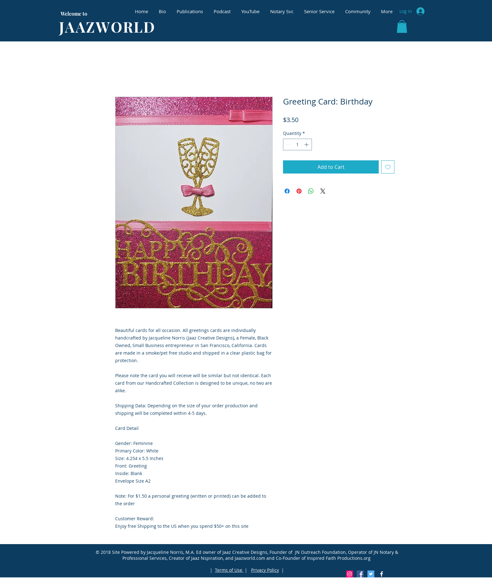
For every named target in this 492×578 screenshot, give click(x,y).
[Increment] (307, 144)
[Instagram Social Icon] (349, 573)
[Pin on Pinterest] (299, 191)
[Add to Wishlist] (387, 167)
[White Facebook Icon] (381, 573)
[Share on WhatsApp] (311, 191)
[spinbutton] (297, 144)
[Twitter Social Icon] (370, 573)
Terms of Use (229, 570)
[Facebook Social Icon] (360, 573)
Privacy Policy (265, 570)
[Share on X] (323, 191)
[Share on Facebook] (287, 191)
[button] (402, 26)
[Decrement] (288, 144)
